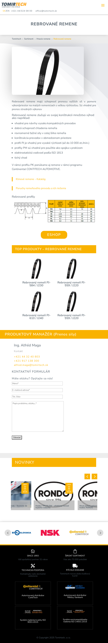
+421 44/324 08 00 (21, 10)
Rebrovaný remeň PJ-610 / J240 (36, 316)
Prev (8, 533)
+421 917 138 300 (26, 361)
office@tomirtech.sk (46, 10)
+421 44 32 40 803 (27, 356)
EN (8, 10)
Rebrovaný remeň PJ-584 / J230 (36, 284)
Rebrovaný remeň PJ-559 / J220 (71, 284)
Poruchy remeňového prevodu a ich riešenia (41, 188)
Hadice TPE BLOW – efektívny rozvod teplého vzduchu (52, 507)
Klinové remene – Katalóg (30, 179)
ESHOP (54, 234)
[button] (87, 476)
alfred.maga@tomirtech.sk (31, 365)
